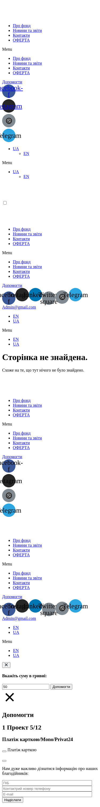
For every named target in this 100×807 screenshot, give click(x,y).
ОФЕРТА (21, 40)
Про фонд (22, 25)
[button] (50, 49)
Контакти (21, 35)
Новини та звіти (27, 30)
